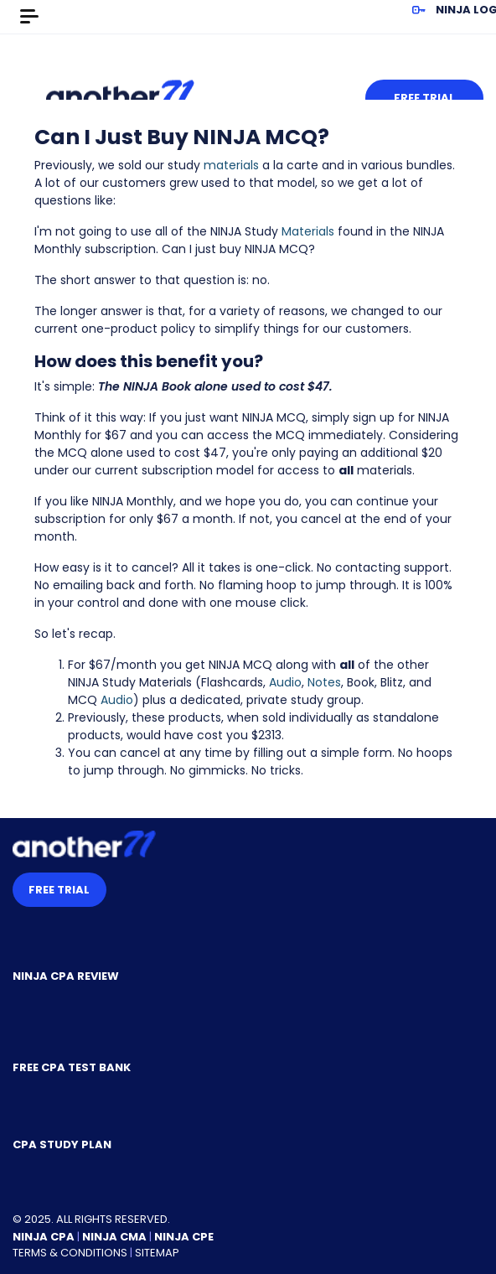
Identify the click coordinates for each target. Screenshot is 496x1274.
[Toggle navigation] (29, 17)
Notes (324, 682)
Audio (285, 682)
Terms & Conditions (70, 1253)
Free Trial (424, 98)
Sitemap (157, 1253)
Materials (308, 231)
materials (231, 165)
